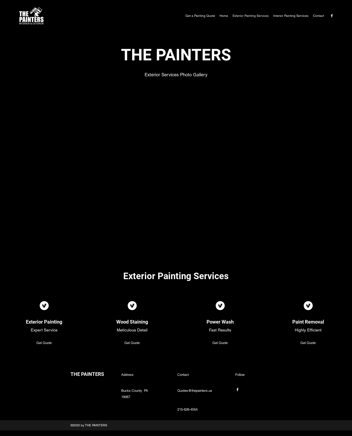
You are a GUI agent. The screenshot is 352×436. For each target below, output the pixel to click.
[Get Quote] (44, 343)
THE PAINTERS (87, 374)
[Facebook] (332, 15)
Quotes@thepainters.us (194, 390)
